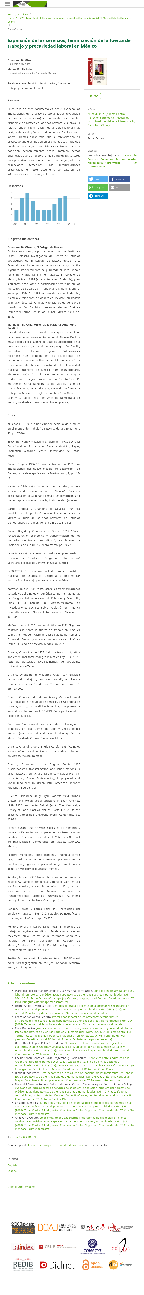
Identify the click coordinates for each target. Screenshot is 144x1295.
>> (35, 1136)
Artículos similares (21, 983)
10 (29, 1136)
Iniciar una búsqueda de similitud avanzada (56, 1145)
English (12, 1165)
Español (12, 1171)
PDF (95, 96)
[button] (98, 179)
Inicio (11, 14)
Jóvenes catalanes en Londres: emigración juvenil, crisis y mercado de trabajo (85, 1028)
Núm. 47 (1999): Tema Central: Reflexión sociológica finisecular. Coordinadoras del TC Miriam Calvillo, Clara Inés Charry (69, 19)
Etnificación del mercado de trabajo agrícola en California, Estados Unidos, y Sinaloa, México (69, 1045)
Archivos (23, 14)
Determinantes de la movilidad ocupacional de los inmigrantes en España (87, 1073)
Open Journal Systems (21, 1186)
